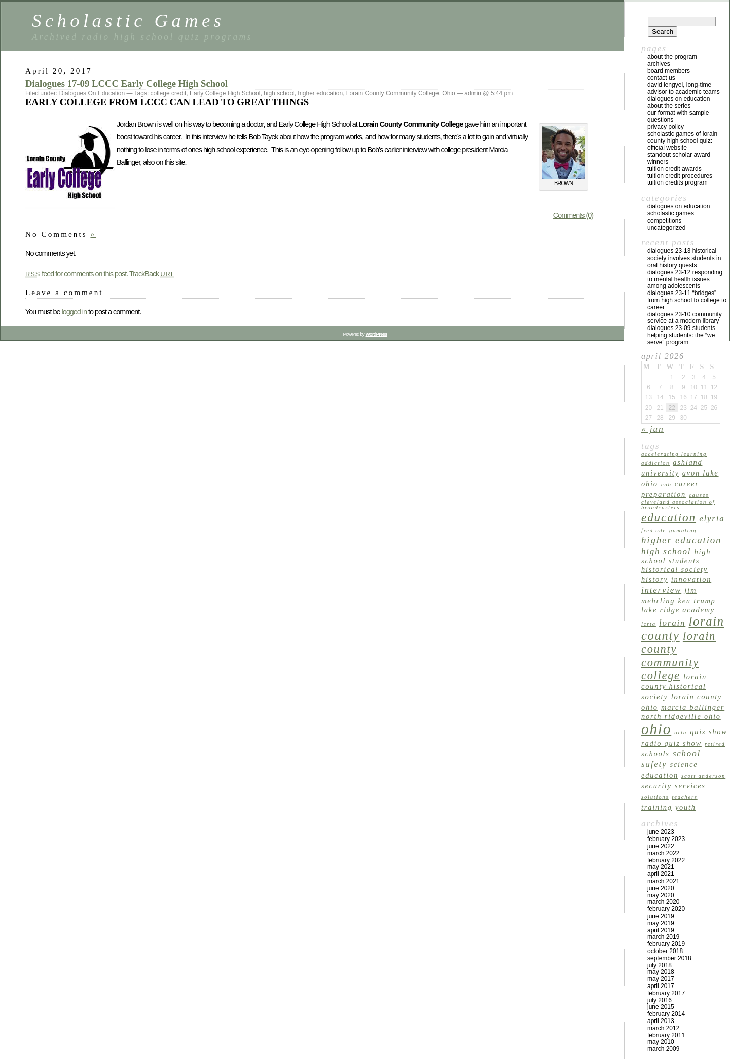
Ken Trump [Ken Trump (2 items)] (697, 601)
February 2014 (666, 1013)
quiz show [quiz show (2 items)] (708, 731)
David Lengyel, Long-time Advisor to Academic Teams (683, 88)
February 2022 (666, 860)
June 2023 (660, 831)
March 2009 (663, 1048)
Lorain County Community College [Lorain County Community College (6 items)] (678, 656)
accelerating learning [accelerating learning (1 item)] (674, 454)
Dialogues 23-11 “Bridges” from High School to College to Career (686, 300)
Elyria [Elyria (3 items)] (711, 518)
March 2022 (663, 853)
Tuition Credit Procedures (679, 175)
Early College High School (225, 93)
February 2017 (666, 993)
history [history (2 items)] (654, 579)
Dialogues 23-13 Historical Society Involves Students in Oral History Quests (684, 258)
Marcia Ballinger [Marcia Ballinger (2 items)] (692, 707)
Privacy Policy (665, 126)
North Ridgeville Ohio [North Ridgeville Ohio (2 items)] (681, 716)
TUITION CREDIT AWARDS (674, 168)
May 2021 (660, 866)
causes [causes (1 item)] (699, 495)
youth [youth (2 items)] (685, 807)
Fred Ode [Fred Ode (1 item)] (653, 530)
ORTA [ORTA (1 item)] (680, 732)
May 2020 (660, 895)
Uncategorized (666, 227)
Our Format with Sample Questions (678, 116)
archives (658, 63)
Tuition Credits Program (677, 182)
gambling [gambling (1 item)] (683, 530)
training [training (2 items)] (656, 807)
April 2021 (660, 874)
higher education (320, 93)
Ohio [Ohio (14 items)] (656, 729)
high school (279, 93)
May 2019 (660, 923)
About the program (672, 56)
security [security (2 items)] (656, 786)
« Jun (652, 429)
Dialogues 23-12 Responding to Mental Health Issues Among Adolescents (684, 279)
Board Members (668, 71)
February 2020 (666, 908)
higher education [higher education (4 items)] (681, 540)
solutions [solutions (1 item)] (655, 797)
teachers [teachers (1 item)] (685, 797)
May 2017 (660, 978)
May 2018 (660, 971)
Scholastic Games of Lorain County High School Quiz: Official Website (682, 141)
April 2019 (660, 930)
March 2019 (663, 936)
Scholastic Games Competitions (670, 217)
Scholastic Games (128, 20)
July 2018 (659, 965)
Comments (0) (573, 215)
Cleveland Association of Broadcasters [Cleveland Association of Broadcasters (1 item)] (678, 504)
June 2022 (660, 846)
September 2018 (669, 958)
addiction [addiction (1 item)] (655, 463)
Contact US (661, 77)
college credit (169, 93)
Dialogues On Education (92, 93)
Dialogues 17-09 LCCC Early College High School (126, 83)
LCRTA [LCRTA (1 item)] (648, 624)
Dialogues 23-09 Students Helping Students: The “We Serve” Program (681, 335)
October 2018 (665, 951)
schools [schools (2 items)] (655, 754)
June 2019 (660, 916)
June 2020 (660, 888)
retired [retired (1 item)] (715, 744)
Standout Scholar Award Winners (678, 158)
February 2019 (666, 943)
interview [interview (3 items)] (661, 590)
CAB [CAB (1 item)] (666, 484)
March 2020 (663, 901)
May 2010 (660, 1041)
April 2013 (660, 1021)
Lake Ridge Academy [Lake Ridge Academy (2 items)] (678, 610)
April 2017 (660, 986)
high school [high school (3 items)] (666, 551)
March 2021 (663, 881)
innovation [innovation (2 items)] (691, 579)
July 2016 (659, 1000)
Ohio (448, 93)
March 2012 (663, 1028)
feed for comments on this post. (76, 274)
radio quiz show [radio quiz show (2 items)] (671, 743)
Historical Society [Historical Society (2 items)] (674, 569)
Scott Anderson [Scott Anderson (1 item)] (703, 776)
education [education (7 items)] (668, 517)
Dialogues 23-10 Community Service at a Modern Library (684, 318)
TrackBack (152, 274)
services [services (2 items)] (690, 786)
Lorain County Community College (392, 93)
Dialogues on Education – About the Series (681, 102)
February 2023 (666, 839)
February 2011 (666, 1035)
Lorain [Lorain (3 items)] (672, 623)
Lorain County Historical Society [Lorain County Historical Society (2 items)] (674, 687)
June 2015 (660, 1006)
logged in (73, 312)
